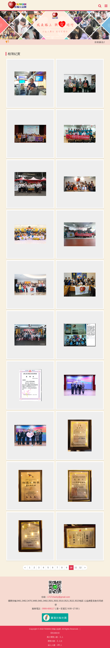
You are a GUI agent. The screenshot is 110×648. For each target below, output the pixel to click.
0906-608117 (48, 608)
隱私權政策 (55, 633)
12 (80, 567)
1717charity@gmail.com (58, 597)
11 (76, 567)
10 (71, 567)
